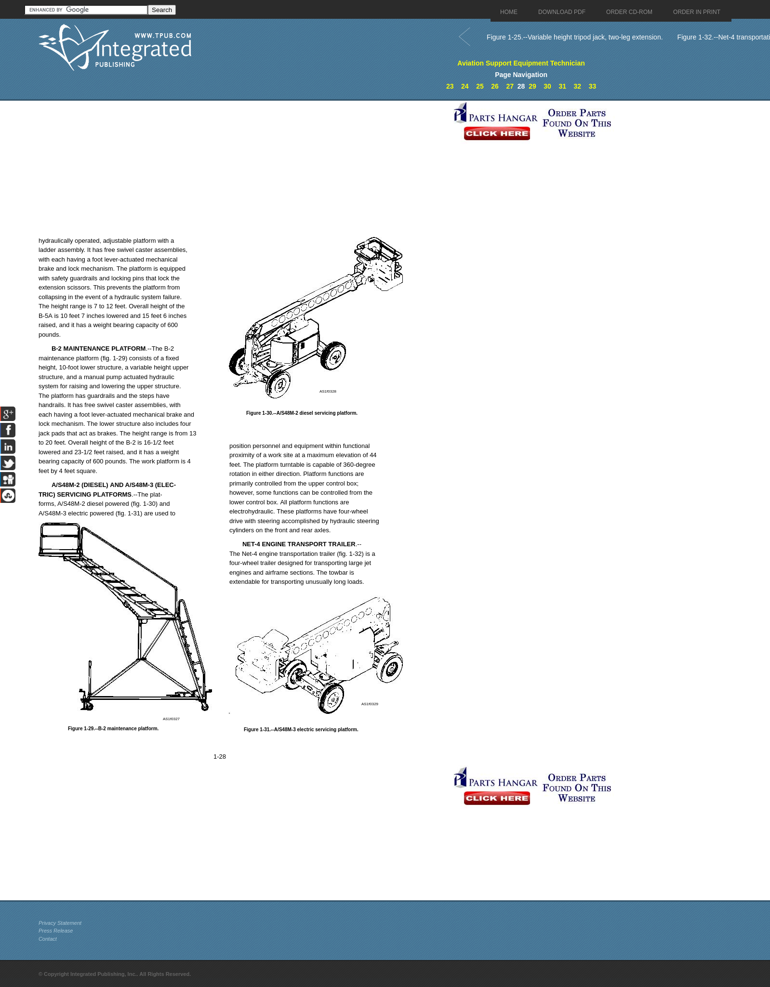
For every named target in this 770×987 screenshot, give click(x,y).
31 (562, 86)
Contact (48, 939)
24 (465, 86)
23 (450, 86)
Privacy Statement (60, 923)
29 (532, 86)
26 (495, 86)
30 (547, 86)
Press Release (56, 931)
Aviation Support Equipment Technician (520, 63)
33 (593, 86)
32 (578, 86)
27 (510, 86)
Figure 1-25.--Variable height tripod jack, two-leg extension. (575, 37)
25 (480, 86)
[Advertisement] (243, 168)
